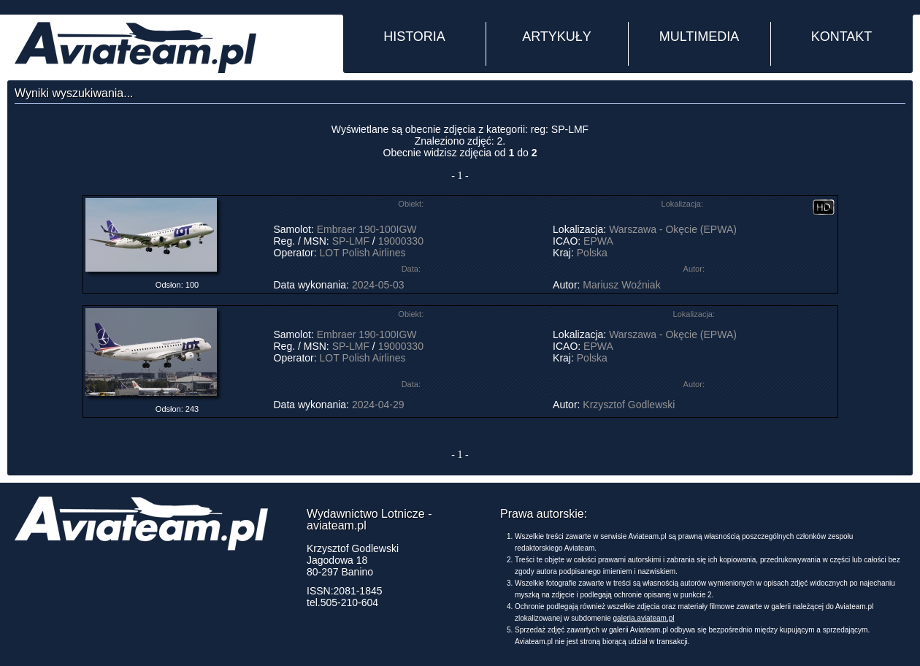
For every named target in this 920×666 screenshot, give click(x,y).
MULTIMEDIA (699, 36)
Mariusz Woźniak (621, 285)
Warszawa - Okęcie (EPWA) (673, 229)
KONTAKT (842, 36)
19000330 (400, 241)
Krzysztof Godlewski (629, 404)
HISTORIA (414, 36)
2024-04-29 (378, 404)
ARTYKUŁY (556, 36)
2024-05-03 (378, 285)
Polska (592, 253)
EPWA (598, 241)
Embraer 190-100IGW (367, 229)
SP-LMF (350, 241)
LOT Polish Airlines (363, 253)
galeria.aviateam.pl (644, 618)
